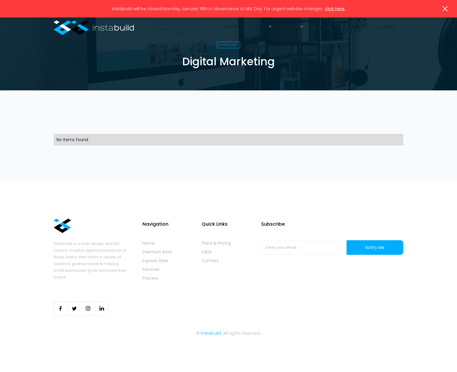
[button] (259, 26)
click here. (335, 9)
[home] (94, 27)
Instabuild (211, 333)
